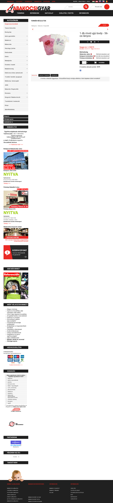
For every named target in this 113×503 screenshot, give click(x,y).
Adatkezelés (74, 496)
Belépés (75, 1)
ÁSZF (72, 494)
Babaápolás (16, 60)
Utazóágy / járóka (10, 48)
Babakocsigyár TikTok (34, 499)
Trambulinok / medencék (12, 101)
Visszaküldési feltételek (77, 492)
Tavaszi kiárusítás (10, 28)
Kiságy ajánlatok (11, 496)
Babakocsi (10, 1)
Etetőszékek (8, 52)
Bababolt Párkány (54, 490)
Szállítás (73, 488)
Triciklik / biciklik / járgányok (13, 77)
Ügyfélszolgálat (75, 490)
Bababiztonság (16, 68)
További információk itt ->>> (16, 365)
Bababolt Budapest (54, 488)
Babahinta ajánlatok (12, 501)
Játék (53, 1)
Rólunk (51, 492)
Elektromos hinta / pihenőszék (16, 73)
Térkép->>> (7, 183)
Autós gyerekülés (16, 36)
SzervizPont (74, 499)
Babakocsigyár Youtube (34, 497)
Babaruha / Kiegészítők (11, 89)
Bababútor (37, 1)
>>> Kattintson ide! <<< (16, 144)
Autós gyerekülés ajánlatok (14, 499)
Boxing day (8, 32)
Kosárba (101, 62)
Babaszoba (16, 44)
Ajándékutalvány (9, 109)
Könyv (6, 105)
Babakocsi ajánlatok (12, 488)
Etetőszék (46, 1)
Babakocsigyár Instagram (35, 501)
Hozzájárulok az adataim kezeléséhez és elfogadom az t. (16, 406)
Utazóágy (19, 1)
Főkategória (34, 25)
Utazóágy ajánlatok (12, 490)
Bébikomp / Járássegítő (12, 81)
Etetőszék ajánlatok (12, 492)
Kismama (16, 93)
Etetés (16, 56)
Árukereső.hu (16, 446)
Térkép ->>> (7, 223)
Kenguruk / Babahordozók (16, 97)
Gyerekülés (28, 1)
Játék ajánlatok (11, 494)
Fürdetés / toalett (16, 64)
